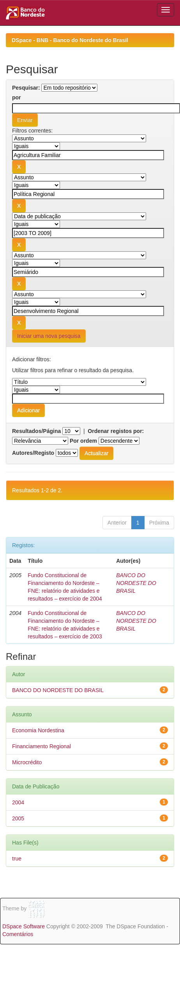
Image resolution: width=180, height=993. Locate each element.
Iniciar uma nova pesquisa (49, 336)
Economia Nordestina (38, 730)
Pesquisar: (26, 88)
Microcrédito (27, 762)
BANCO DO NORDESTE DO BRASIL (136, 583)
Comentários (17, 934)
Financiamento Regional (41, 746)
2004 (18, 802)
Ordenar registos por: (116, 431)
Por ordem (83, 441)
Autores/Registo (33, 453)
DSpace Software (23, 926)
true (16, 858)
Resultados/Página (36, 431)
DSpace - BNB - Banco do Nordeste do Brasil (70, 40)
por (16, 97)
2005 (18, 818)
